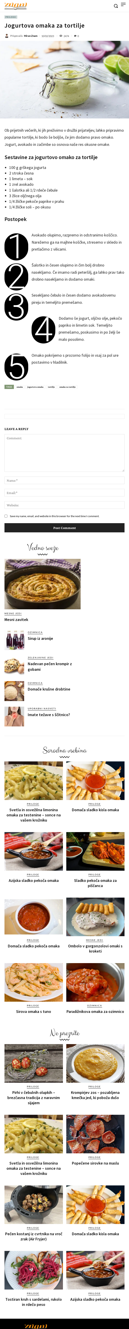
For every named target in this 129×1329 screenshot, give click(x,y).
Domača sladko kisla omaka (95, 809)
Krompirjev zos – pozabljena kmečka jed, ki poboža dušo (95, 1095)
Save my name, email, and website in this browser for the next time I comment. (54, 516)
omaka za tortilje (67, 387)
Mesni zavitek (16, 619)
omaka (20, 387)
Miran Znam (30, 36)
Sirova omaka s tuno (33, 1011)
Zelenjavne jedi (41, 657)
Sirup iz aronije (40, 638)
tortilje (51, 387)
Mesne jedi (13, 613)
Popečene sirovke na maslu (95, 1163)
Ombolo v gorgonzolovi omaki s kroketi (95, 948)
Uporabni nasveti (42, 708)
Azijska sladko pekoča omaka (34, 880)
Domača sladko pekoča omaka (34, 946)
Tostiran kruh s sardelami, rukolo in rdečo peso (33, 1302)
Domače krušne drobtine (49, 689)
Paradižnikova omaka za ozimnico (95, 1011)
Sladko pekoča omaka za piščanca (95, 883)
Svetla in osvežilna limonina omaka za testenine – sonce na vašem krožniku (33, 815)
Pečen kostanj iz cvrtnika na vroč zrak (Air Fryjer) (33, 1236)
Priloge (10, 17)
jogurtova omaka (35, 387)
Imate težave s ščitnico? (49, 714)
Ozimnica (35, 632)
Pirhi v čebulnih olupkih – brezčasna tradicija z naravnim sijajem (33, 1097)
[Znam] (15, 6)
